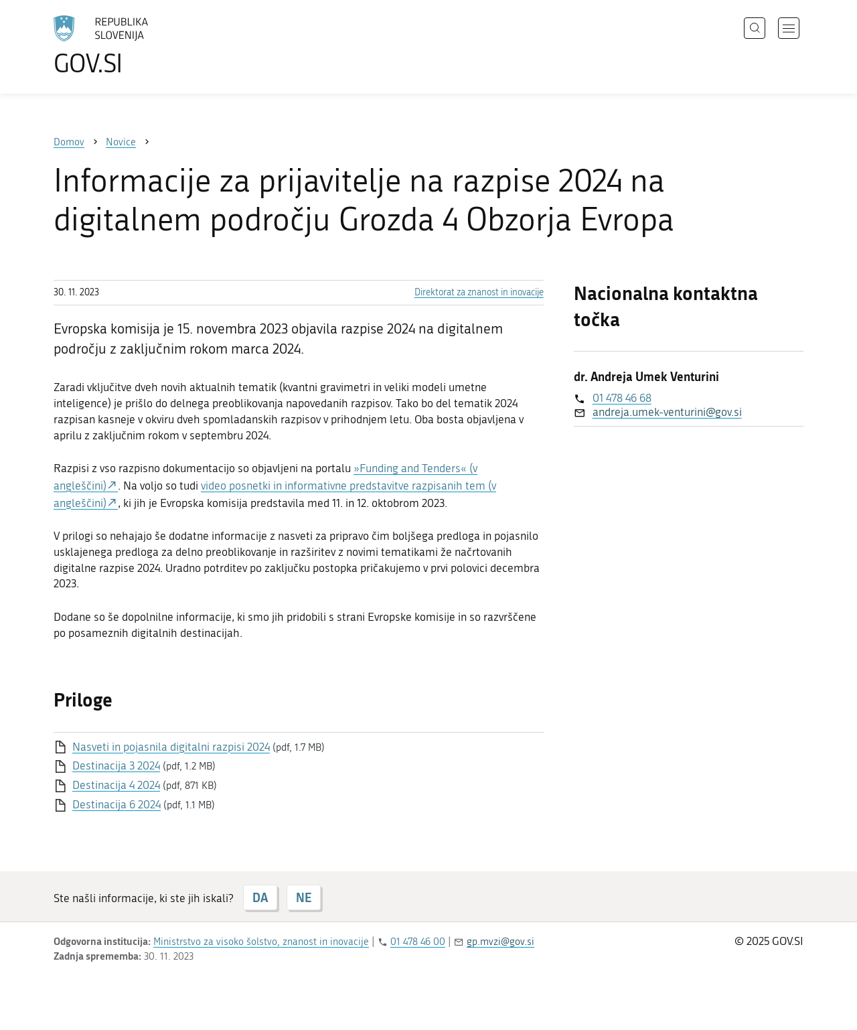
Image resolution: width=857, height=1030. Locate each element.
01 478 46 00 (417, 942)
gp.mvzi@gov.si (500, 942)
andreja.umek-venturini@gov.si (667, 412)
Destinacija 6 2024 (116, 804)
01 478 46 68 (622, 397)
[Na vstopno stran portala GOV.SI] (138, 45)
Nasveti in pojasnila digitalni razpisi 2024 (171, 746)
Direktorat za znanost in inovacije (479, 292)
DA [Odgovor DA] (260, 897)
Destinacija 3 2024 (116, 765)
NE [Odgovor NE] (303, 897)
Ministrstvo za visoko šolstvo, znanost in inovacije (261, 942)
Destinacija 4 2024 (116, 785)
